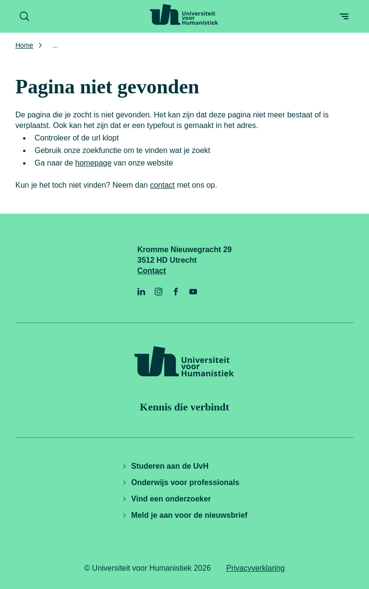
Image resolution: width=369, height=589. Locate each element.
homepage (93, 163)
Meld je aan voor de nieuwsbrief (184, 515)
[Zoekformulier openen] (24, 16)
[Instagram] (158, 291)
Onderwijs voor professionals (180, 482)
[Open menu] (344, 16)
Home (24, 45)
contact (162, 185)
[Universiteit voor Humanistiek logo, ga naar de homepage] (184, 14)
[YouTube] (193, 291)
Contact (151, 271)
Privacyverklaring (255, 568)
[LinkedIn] (141, 291)
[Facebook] (176, 291)
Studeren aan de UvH (165, 466)
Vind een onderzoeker (166, 499)
